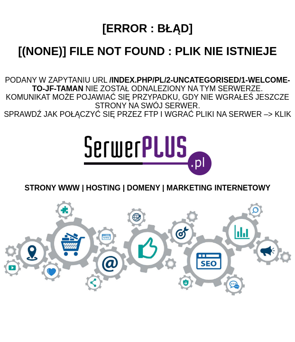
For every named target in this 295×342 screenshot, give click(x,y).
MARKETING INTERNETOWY (218, 188)
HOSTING (103, 188)
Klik (283, 114)
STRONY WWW (52, 188)
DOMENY (143, 188)
